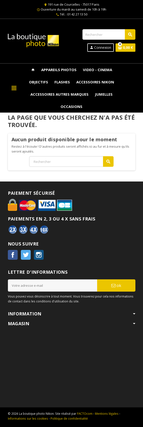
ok (116, 285)
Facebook (13, 255)
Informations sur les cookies (28, 418)
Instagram (39, 255)
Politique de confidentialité (69, 418)
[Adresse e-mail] (52, 285)
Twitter (26, 255)
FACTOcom (84, 413)
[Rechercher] (108, 34)
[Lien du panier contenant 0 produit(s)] (125, 47)
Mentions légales (106, 413)
